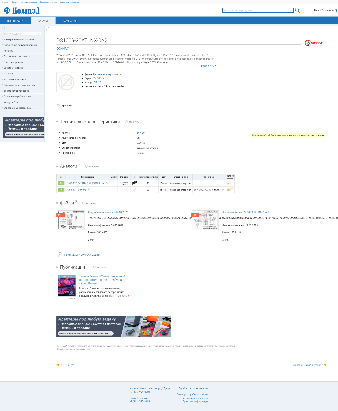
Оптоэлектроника (14, 62)
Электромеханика (14, 67)
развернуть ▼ (209, 65)
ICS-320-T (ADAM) (76, 189)
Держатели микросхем (107, 74)
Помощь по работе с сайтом (192, 394)
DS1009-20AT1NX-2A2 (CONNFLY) (85, 183)
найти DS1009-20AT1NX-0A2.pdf (82, 254)
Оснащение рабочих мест (18, 96)
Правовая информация (195, 401)
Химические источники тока (20, 85)
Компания (70, 20)
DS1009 (99, 78)
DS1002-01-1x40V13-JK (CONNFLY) (308, 365)
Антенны (8, 50)
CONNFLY (62, 48)
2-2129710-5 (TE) (66, 365)
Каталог (43, 20)
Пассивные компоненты (17, 56)
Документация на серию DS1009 (107, 212)
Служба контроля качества (193, 388)
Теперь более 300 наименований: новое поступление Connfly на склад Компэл (102, 280)
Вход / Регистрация (324, 10)
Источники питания (15, 79)
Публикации (15, 20)
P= (61, 183)
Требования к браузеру (195, 398)
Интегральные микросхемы (19, 39)
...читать (123, 295)
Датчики (8, 73)
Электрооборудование (16, 90)
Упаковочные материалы (17, 107)
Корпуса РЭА (11, 102)
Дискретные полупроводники (20, 45)
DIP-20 (97, 82)
